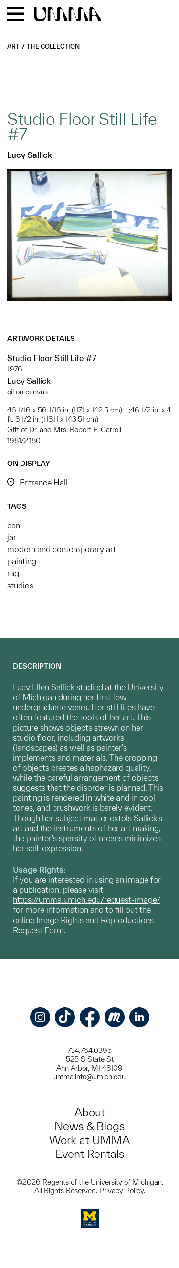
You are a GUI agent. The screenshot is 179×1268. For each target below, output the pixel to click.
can (13, 525)
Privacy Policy (121, 1190)
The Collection (53, 46)
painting (21, 561)
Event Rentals (89, 1153)
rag (13, 572)
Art (13, 46)
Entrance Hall (44, 482)
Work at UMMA (89, 1140)
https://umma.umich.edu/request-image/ (86, 899)
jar (11, 537)
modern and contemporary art (61, 549)
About (89, 1112)
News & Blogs (89, 1126)
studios (20, 585)
